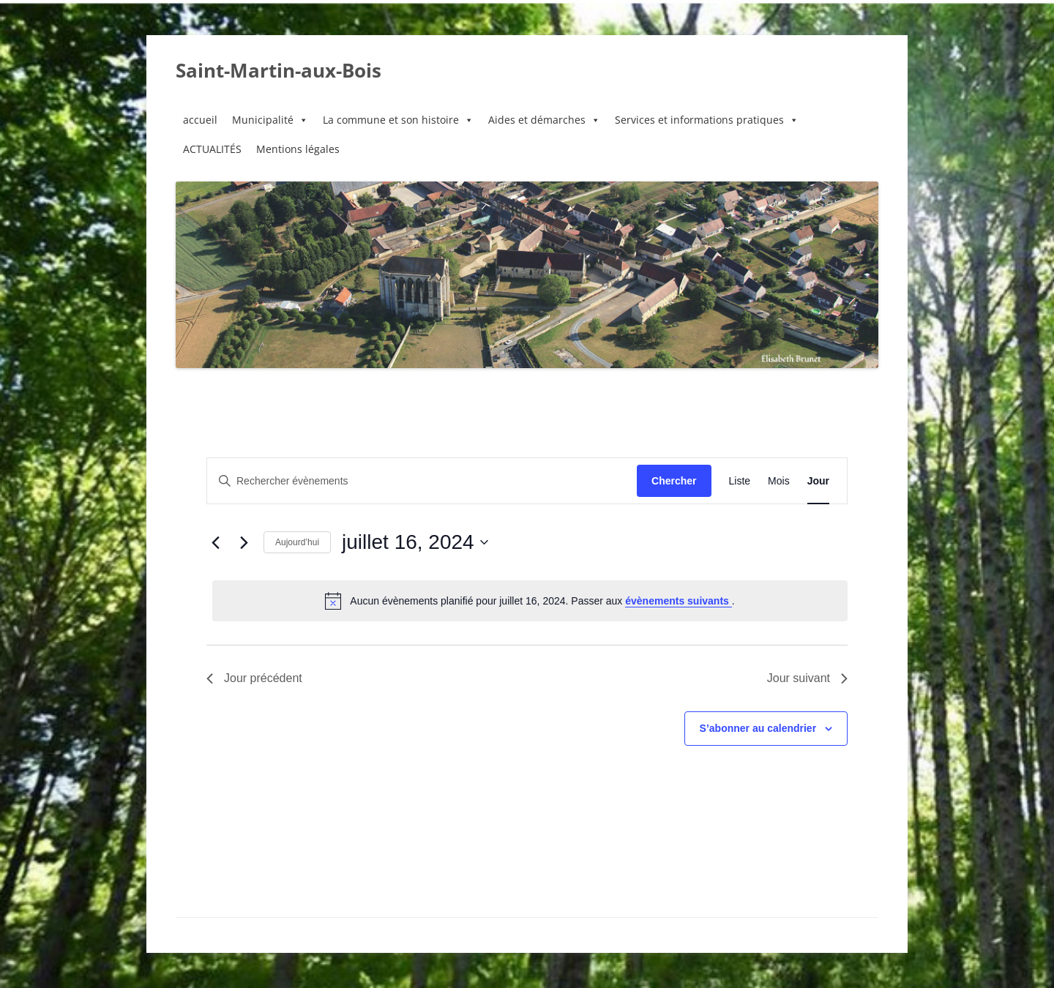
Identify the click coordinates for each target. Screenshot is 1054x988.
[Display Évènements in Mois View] (779, 481)
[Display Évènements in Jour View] (818, 481)
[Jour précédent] (215, 542)
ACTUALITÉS (212, 149)
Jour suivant (807, 678)
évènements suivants (678, 601)
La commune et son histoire (398, 120)
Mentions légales (298, 149)
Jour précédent (254, 678)
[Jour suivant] (244, 542)
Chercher (673, 481)
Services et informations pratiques (707, 120)
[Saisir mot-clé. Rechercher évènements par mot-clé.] (422, 481)
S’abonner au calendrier (758, 728)
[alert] (530, 600)
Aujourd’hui (297, 542)
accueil (200, 120)
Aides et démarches (544, 120)
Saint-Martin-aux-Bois (278, 70)
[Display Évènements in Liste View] (740, 481)
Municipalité (270, 120)
